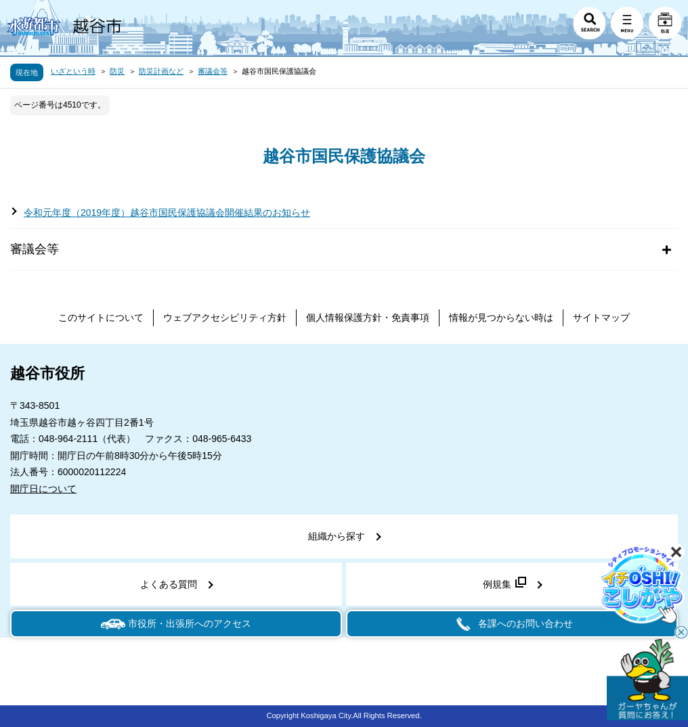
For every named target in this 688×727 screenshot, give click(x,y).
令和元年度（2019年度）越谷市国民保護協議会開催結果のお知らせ (167, 212)
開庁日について (43, 488)
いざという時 (73, 71)
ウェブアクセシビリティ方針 (224, 317)
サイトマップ (601, 317)
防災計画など (161, 71)
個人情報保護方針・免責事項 (367, 317)
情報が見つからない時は (501, 317)
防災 (117, 71)
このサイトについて (101, 317)
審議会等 (213, 71)
